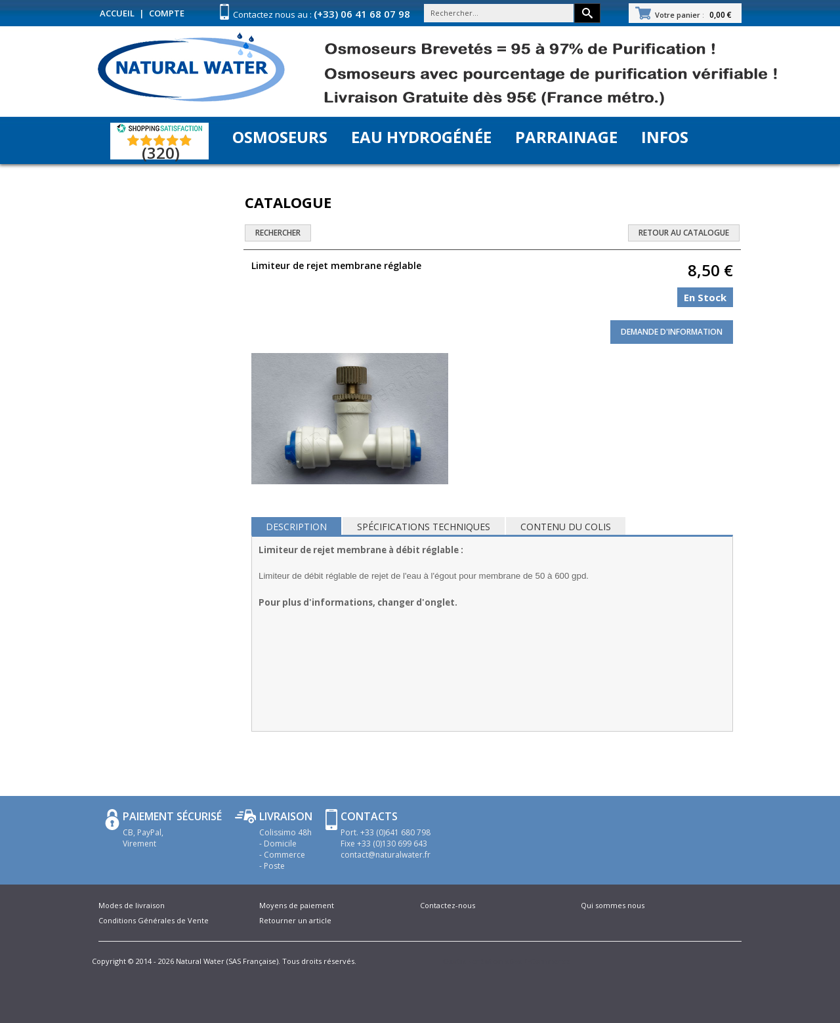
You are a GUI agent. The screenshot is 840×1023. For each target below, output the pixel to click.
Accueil (117, 13)
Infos (664, 137)
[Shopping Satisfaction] (159, 127)
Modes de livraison (131, 905)
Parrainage (566, 137)
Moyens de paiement (296, 905)
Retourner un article (295, 920)
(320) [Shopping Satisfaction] (161, 152)
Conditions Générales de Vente (153, 920)
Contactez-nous (447, 905)
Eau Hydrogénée (421, 137)
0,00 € (720, 14)
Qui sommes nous (612, 905)
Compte (166, 13)
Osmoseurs (279, 137)
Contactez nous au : (321, 14)
